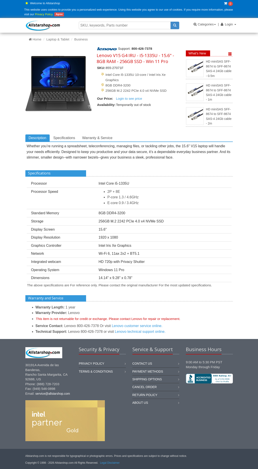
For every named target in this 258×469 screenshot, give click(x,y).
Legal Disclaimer (110, 462)
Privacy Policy (44, 14)
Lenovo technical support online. (140, 331)
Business (81, 39)
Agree (59, 14)
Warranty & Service (97, 138)
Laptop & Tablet (57, 39)
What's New (197, 53)
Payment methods (147, 371)
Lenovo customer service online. (137, 326)
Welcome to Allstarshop (45, 3)
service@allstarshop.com (52, 393)
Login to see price (129, 98)
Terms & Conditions (96, 371)
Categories (205, 24)
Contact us (142, 363)
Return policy (145, 395)
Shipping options (147, 379)
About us (140, 402)
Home (35, 39)
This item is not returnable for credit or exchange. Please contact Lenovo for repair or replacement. (108, 319)
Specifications (64, 138)
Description (37, 138)
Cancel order (144, 387)
